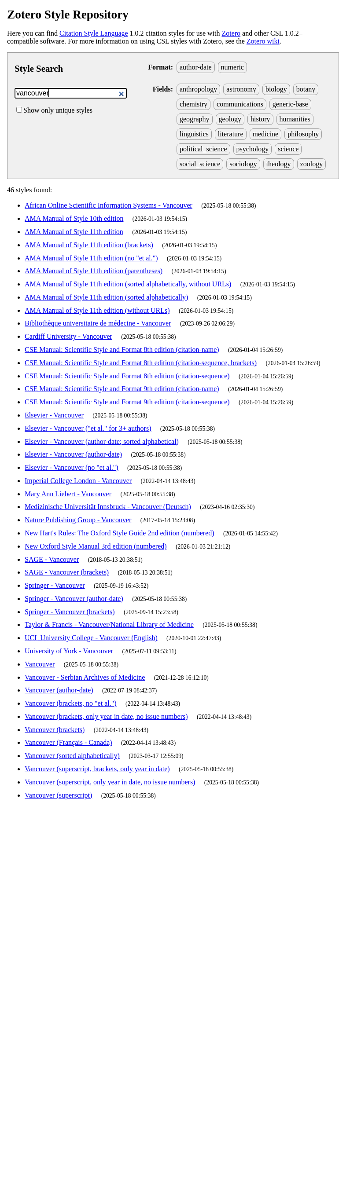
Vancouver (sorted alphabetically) (72, 755)
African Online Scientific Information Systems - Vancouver (108, 205)
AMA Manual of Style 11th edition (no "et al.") (91, 258)
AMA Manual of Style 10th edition (74, 218)
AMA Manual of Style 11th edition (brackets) (89, 245)
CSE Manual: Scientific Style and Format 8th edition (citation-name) (122, 349)
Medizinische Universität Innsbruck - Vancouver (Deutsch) (108, 506)
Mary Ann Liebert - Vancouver (68, 494)
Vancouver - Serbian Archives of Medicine (85, 677)
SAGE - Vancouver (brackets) (67, 572)
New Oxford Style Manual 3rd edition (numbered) (96, 546)
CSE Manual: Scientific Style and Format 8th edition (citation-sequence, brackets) (141, 362)
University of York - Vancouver (69, 651)
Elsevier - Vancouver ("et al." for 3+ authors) (88, 428)
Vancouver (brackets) (55, 729)
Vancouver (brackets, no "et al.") (71, 703)
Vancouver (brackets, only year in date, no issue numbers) (106, 716)
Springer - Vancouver (55, 585)
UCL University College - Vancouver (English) (91, 637)
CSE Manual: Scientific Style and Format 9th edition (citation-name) (122, 388)
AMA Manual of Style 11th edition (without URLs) (97, 310)
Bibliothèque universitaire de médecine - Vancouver (98, 323)
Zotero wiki (263, 41)
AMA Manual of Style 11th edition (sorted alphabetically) (106, 297)
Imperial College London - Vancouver (78, 480)
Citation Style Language (93, 33)
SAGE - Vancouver (52, 559)
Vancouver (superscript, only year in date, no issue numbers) (110, 782)
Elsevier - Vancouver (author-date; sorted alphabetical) (102, 441)
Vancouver (40, 664)
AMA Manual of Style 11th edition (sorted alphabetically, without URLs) (128, 284)
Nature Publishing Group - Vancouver (78, 520)
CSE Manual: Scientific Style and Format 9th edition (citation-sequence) (127, 402)
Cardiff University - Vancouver (68, 336)
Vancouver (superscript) (58, 795)
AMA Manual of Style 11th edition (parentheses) (93, 271)
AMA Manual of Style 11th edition (74, 231)
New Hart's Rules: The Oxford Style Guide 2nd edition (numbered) (119, 533)
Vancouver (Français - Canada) (68, 742)
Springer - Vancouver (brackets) (70, 611)
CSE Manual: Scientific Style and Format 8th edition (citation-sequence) (127, 376)
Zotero (230, 33)
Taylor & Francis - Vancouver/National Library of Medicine (109, 624)
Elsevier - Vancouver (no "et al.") (71, 467)
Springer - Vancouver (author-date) (74, 598)
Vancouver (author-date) (59, 690)
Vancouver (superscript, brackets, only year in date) (97, 769)
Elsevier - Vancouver (54, 415)
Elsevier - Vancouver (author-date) (73, 454)
